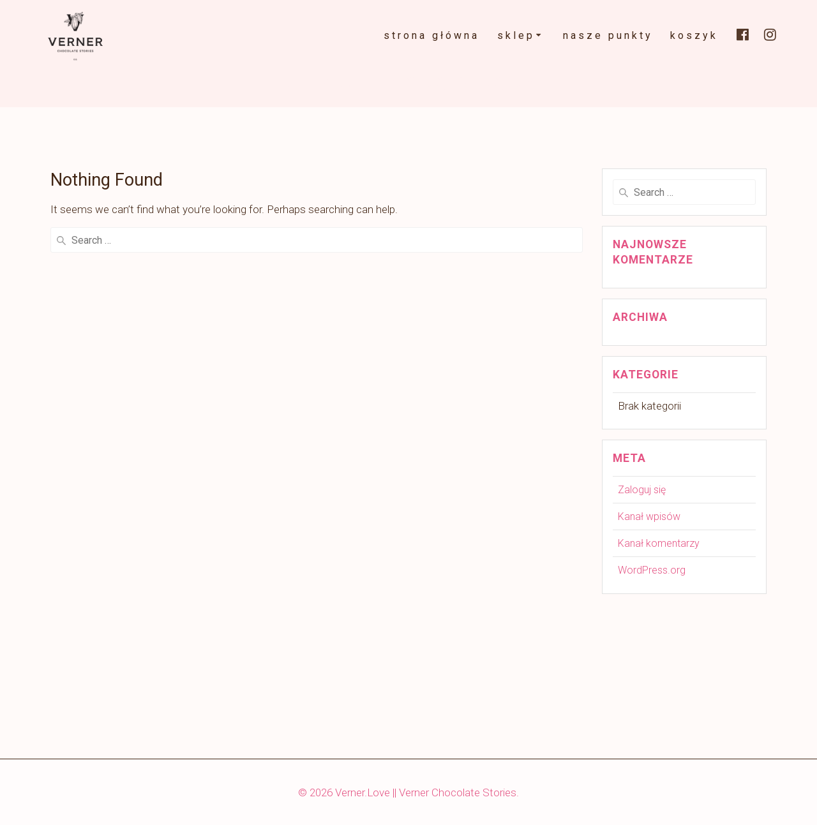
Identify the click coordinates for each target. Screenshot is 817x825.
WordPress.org (652, 570)
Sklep (516, 36)
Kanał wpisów (649, 516)
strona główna (431, 36)
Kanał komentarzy (659, 543)
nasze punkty (608, 36)
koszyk (694, 36)
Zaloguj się (642, 490)
